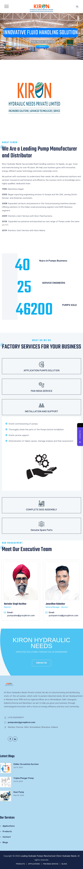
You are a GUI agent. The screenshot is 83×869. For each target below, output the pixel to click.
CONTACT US (42, 46)
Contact (7, 837)
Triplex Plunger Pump (23, 778)
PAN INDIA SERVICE (50, 864)
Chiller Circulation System (26, 764)
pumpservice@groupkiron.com (63, 615)
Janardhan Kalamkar (55, 604)
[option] (21, 590)
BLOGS (64, 864)
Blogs (5, 842)
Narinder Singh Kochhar (15, 604)
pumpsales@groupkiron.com (21, 615)
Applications (9, 826)
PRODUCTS (20, 864)
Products (7, 831)
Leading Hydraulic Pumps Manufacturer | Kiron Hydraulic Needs (48, 856)
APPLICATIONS (34, 864)
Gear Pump (18, 792)
